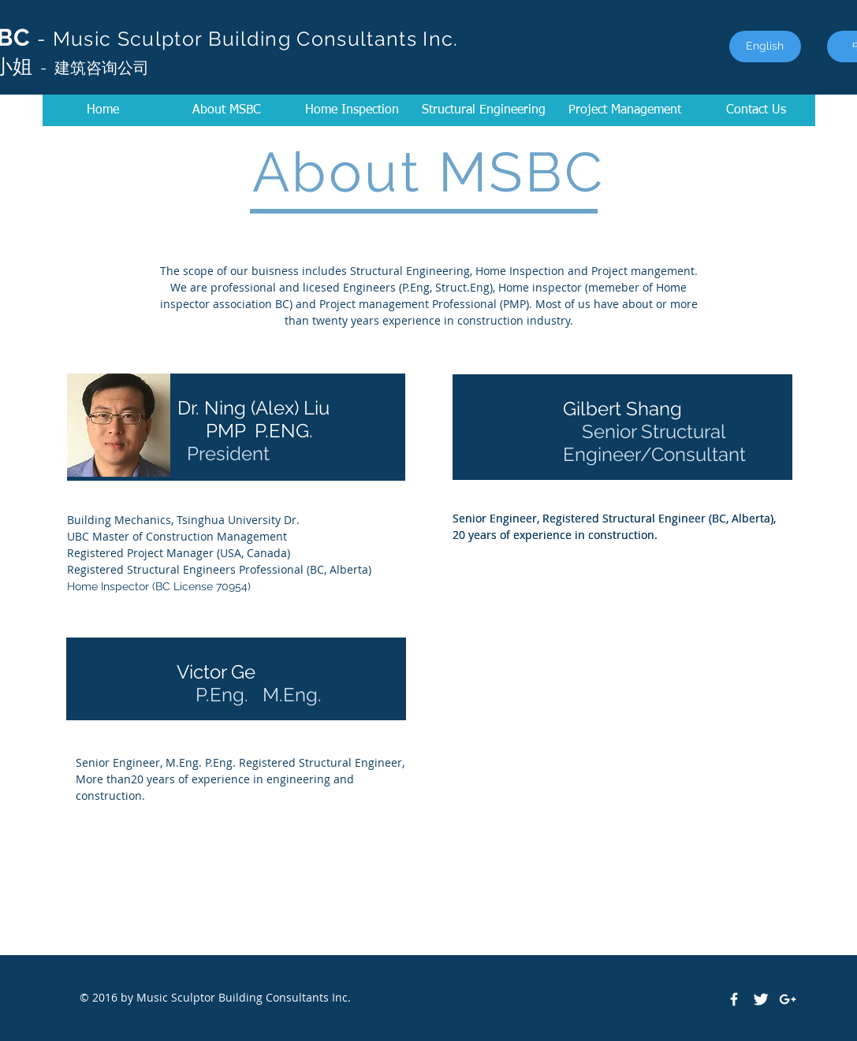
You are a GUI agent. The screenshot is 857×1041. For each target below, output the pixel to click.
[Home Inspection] (352, 110)
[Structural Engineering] (484, 110)
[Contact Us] (756, 110)
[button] (625, 110)
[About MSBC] (226, 110)
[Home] (103, 110)
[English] (765, 46)
